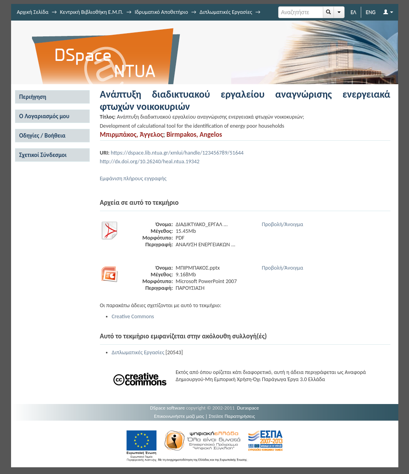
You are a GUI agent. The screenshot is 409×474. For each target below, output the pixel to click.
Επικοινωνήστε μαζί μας (179, 416)
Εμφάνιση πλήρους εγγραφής (133, 178)
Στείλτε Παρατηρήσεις (232, 416)
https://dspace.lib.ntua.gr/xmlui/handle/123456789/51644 (177, 152)
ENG (371, 12)
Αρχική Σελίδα (33, 12)
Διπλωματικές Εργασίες (226, 12)
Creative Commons (133, 316)
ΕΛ (353, 12)
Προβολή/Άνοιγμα (282, 224)
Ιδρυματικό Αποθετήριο (161, 12)
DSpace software (167, 408)
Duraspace (248, 408)
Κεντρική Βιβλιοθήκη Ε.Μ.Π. (91, 12)
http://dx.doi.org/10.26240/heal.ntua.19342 (150, 161)
